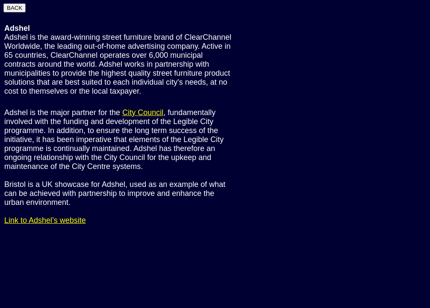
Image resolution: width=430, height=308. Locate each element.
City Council (142, 112)
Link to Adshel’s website (45, 220)
